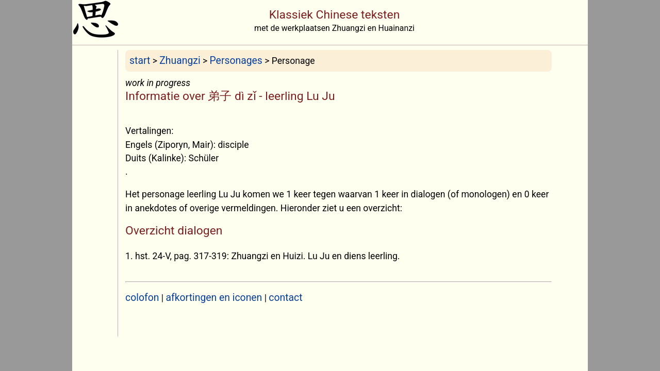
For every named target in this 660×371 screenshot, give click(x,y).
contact (285, 297)
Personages (236, 60)
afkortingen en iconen (214, 297)
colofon (142, 297)
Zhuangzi (179, 60)
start (139, 60)
